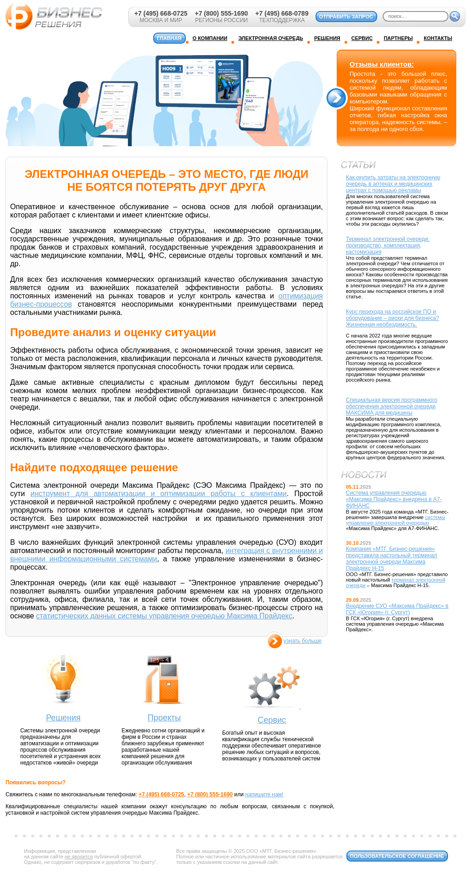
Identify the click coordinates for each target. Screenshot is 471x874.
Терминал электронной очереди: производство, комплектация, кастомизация (388, 245)
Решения (63, 717)
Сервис (272, 720)
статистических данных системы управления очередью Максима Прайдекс (164, 616)
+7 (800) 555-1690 (221, 13)
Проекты (164, 717)
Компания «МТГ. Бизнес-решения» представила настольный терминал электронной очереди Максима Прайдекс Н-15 (391, 558)
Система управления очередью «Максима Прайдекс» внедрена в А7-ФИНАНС (394, 499)
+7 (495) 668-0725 (161, 13)
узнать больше (303, 641)
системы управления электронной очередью (395, 520)
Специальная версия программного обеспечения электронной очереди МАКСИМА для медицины (391, 406)
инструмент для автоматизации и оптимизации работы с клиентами (158, 493)
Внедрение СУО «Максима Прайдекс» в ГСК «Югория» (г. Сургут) (397, 609)
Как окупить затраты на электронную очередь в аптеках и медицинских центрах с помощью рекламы (393, 184)
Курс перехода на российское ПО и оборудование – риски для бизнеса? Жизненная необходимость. (392, 318)
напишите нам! (264, 794)
